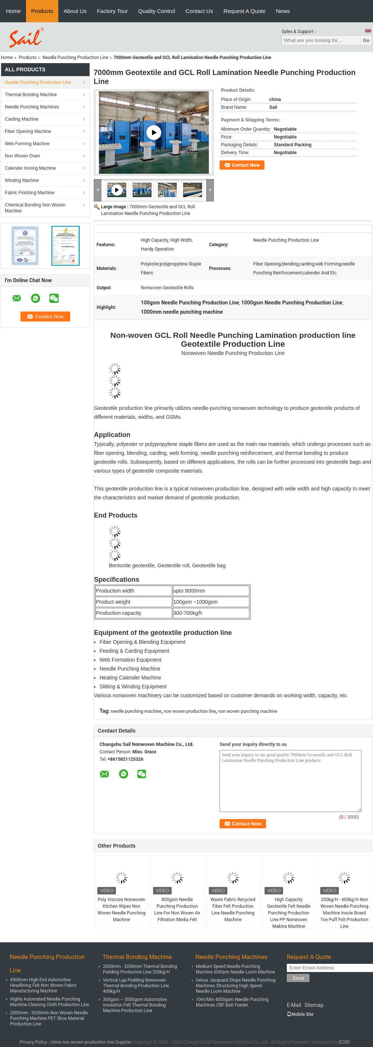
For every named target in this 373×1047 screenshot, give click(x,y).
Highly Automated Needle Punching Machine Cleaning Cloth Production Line (49, 1002)
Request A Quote (244, 11)
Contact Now (246, 165)
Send (298, 978)
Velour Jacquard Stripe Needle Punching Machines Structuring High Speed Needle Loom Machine (236, 986)
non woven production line (190, 711)
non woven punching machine (247, 711)
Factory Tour (112, 11)
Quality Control (156, 11)
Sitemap (313, 1005)
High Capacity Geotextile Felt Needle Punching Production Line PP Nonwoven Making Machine (289, 913)
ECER (344, 1042)
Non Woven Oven (22, 156)
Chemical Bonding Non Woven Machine (35, 207)
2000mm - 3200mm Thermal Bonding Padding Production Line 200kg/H (140, 969)
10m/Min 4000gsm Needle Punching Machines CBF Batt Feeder (232, 1002)
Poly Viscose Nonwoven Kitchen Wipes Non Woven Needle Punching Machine (121, 909)
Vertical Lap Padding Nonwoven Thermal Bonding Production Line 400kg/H (136, 986)
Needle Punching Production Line (75, 57)
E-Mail (294, 1005)
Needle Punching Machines (32, 107)
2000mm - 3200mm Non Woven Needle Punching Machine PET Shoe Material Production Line (49, 1018)
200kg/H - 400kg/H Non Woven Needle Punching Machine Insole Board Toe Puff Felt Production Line (344, 913)
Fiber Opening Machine (28, 131)
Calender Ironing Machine (30, 168)
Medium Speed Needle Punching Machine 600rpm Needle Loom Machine (235, 969)
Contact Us (199, 11)
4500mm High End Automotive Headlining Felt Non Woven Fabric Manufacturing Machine (43, 985)
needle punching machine (136, 711)
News (283, 11)
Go (366, 40)
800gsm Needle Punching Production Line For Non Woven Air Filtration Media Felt (177, 909)
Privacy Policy (33, 1042)
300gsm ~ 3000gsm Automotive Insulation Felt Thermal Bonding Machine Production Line (135, 1005)
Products (42, 11)
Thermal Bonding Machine (31, 94)
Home (13, 11)
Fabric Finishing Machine (29, 192)
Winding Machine (22, 180)
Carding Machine (22, 119)
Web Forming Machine (27, 143)
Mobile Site (300, 1014)
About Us (75, 11)
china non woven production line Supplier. (92, 1042)
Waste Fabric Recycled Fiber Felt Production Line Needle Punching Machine (233, 909)
